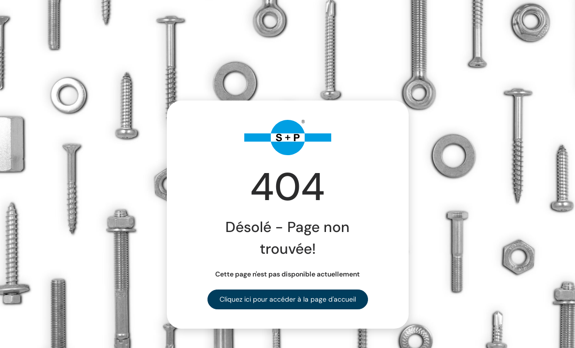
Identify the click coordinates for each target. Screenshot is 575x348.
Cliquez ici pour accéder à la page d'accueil (288, 299)
